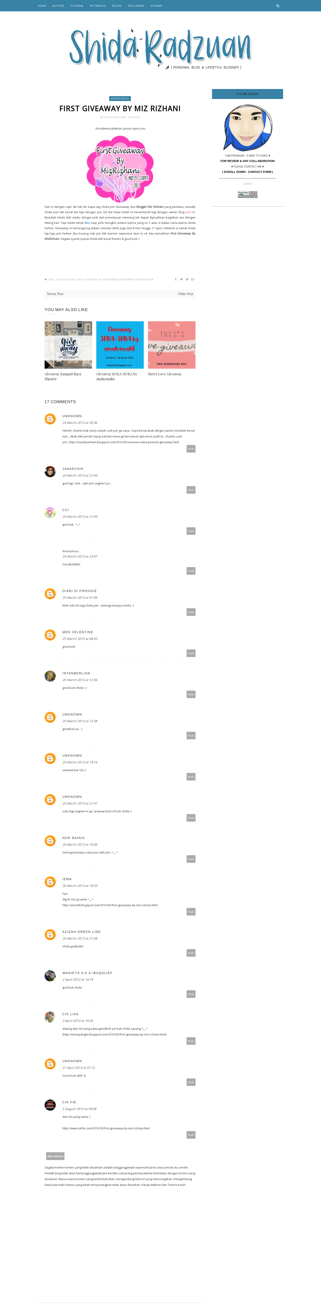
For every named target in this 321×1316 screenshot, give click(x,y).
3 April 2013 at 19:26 (77, 1021)
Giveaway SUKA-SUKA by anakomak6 (116, 376)
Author (58, 5)
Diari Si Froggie (79, 591)
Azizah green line (81, 932)
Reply (191, 448)
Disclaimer (136, 5)
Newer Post (55, 294)
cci (65, 510)
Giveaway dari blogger (137, 279)
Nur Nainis (73, 838)
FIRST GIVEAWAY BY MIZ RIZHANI (98, 279)
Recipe (117, 5)
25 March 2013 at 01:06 (79, 597)
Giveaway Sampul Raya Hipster (63, 376)
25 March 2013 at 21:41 (79, 803)
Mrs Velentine (77, 632)
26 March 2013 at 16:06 (79, 844)
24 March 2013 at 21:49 (79, 516)
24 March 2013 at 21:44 (79, 475)
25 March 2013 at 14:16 (79, 762)
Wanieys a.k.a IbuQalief (87, 973)
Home (42, 5)
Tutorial (77, 5)
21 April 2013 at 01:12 (78, 1067)
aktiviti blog (120, 98)
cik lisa (70, 1014)
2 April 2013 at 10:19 (77, 979)
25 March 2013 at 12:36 (79, 680)
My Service (98, 5)
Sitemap (156, 5)
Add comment (55, 1156)
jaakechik (73, 469)
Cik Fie (69, 1102)
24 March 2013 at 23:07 (79, 556)
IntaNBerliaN (76, 673)
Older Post (185, 294)
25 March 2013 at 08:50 (79, 639)
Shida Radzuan (115, 117)
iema (67, 879)
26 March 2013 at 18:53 (79, 885)
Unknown (72, 416)
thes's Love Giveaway (165, 374)
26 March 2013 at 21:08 (79, 938)
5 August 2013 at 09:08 (79, 1109)
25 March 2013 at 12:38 (79, 721)
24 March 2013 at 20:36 (79, 422)
